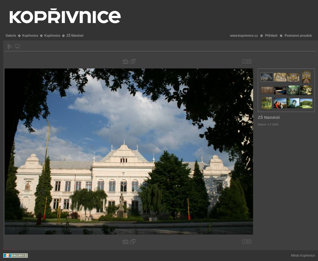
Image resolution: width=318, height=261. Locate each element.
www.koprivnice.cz (244, 35)
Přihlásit (271, 35)
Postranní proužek (298, 35)
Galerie (11, 35)
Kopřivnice (30, 35)
